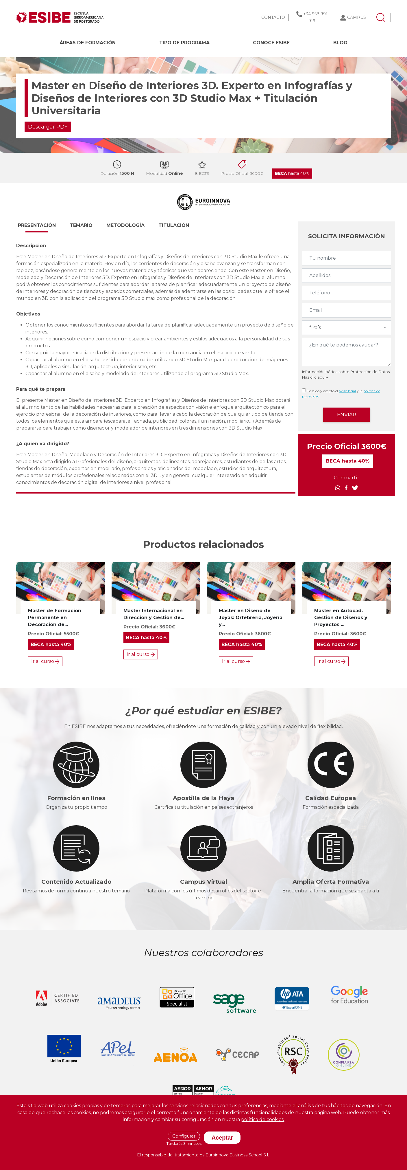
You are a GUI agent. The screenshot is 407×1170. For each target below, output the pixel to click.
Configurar (183, 1136)
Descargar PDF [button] (48, 127)
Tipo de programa (184, 42)
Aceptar (222, 1137)
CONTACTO (273, 17)
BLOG (340, 42)
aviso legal (347, 391)
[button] (42, 228)
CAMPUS (356, 17)
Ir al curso (45, 661)
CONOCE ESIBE (271, 42)
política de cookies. (262, 1119)
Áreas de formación (88, 42)
